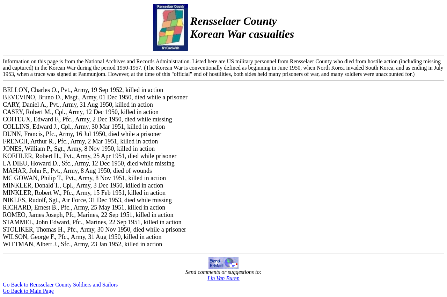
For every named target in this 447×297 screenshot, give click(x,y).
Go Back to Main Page (28, 291)
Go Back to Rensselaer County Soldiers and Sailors (60, 285)
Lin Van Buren (223, 278)
